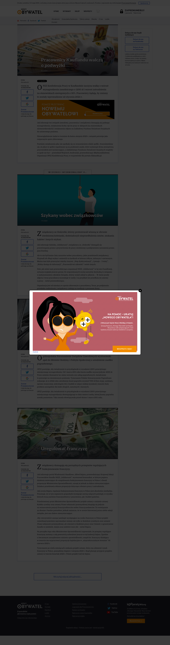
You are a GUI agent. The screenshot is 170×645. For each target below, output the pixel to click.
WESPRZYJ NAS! (124, 349)
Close (140, 290)
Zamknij (35, 352)
